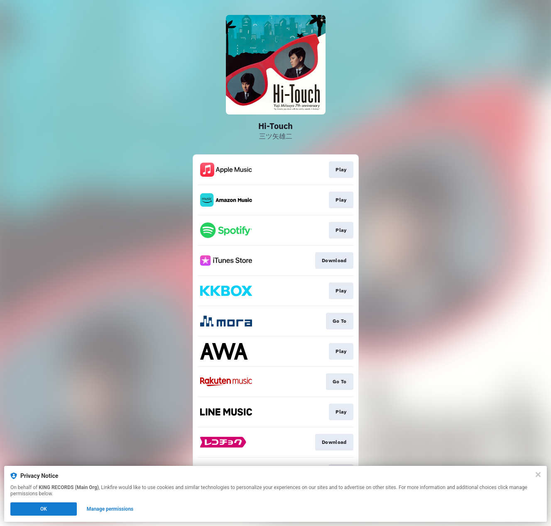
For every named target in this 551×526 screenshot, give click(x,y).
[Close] (538, 474)
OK (43, 509)
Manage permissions (110, 509)
